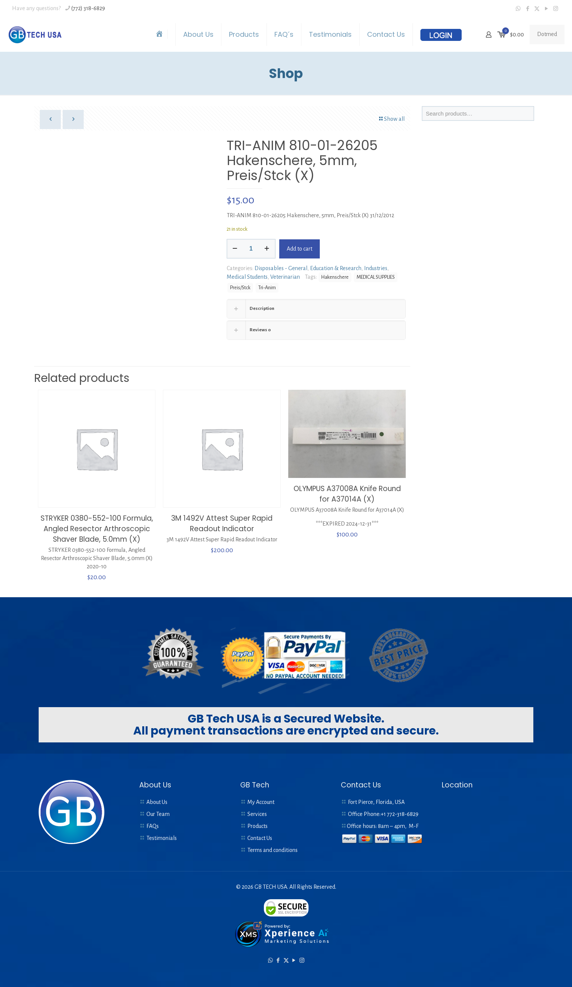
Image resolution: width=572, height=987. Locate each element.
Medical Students (247, 277)
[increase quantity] (267, 249)
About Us (156, 802)
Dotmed (547, 34)
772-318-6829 (402, 814)
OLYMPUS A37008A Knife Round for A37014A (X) (347, 494)
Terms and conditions (272, 850)
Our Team (158, 814)
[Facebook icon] (527, 9)
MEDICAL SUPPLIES (376, 277)
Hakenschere (335, 277)
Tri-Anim (267, 287)
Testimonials (161, 838)
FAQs (152, 826)
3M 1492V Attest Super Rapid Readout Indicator (221, 523)
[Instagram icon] (555, 9)
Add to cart (299, 249)
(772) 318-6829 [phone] (88, 8)
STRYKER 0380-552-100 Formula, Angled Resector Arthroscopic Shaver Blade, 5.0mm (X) (97, 528)
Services (257, 814)
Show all (391, 119)
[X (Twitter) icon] (537, 9)
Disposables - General (280, 268)
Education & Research (335, 268)
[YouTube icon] (546, 9)
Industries (375, 268)
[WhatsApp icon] (518, 9)
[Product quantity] (251, 248)
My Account (260, 802)
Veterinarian (285, 277)
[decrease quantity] (235, 249)
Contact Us (259, 838)
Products (257, 826)
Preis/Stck (240, 287)
